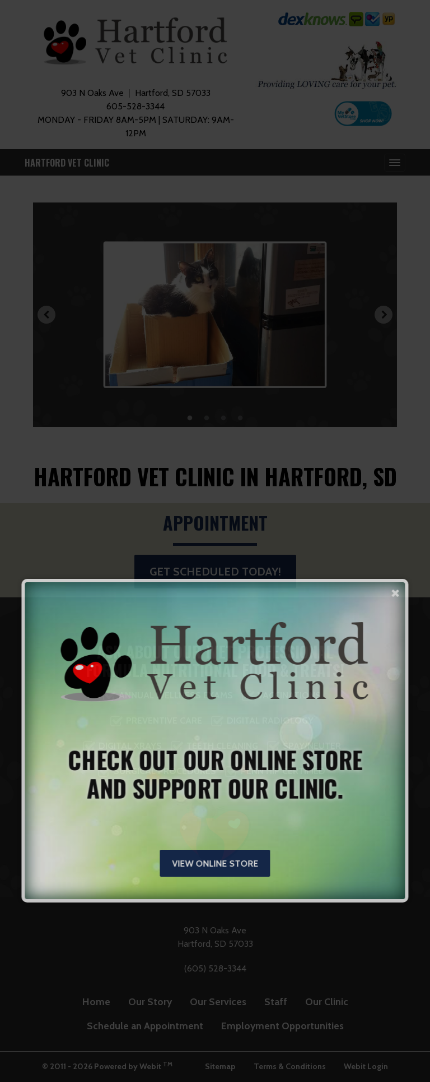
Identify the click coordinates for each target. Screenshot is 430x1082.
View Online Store (215, 863)
